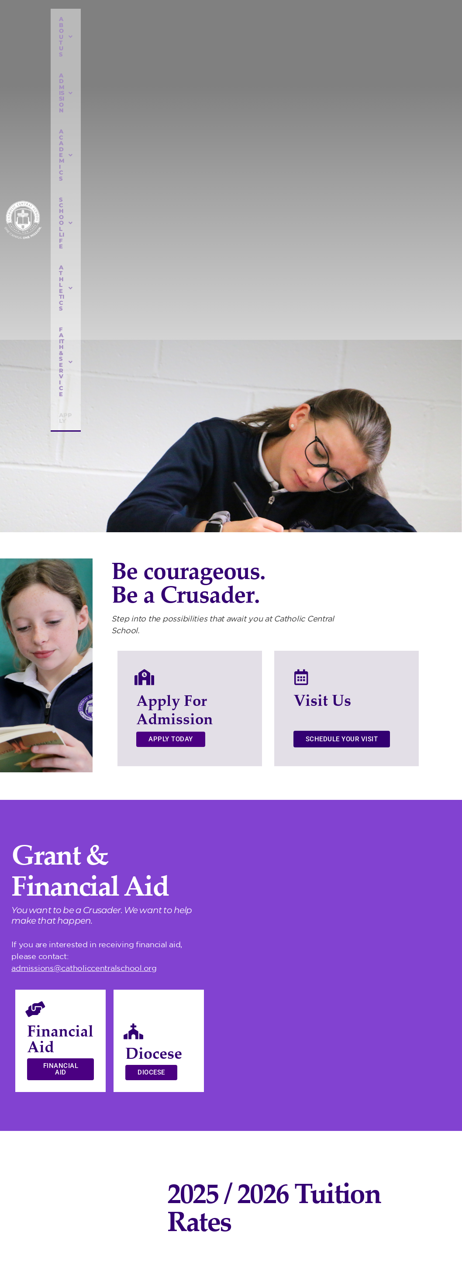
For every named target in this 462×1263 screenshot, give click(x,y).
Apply (382, 37)
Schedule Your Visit (342, 355)
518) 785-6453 (368, 1189)
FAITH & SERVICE (363, 18)
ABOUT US (79, 18)
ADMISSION (132, 18)
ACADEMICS (187, 18)
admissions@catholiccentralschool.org (83, 584)
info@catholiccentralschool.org (390, 1205)
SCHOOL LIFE (245, 18)
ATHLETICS (301, 18)
